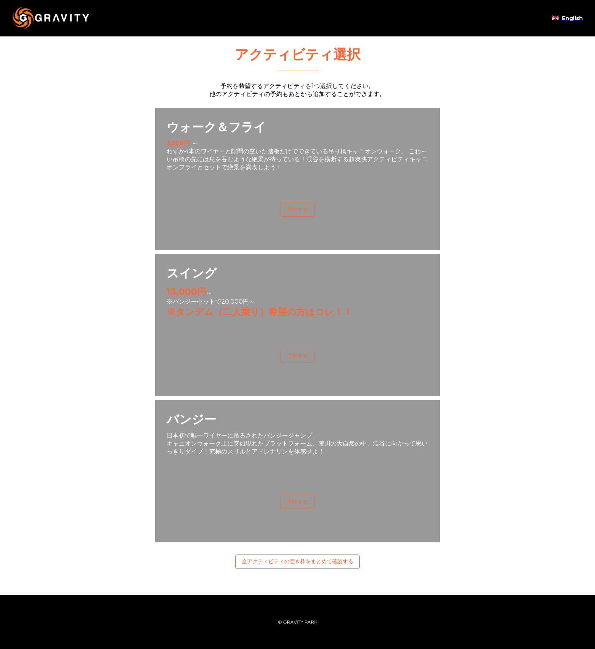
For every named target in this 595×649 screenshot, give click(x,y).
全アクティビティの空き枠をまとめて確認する (297, 561)
